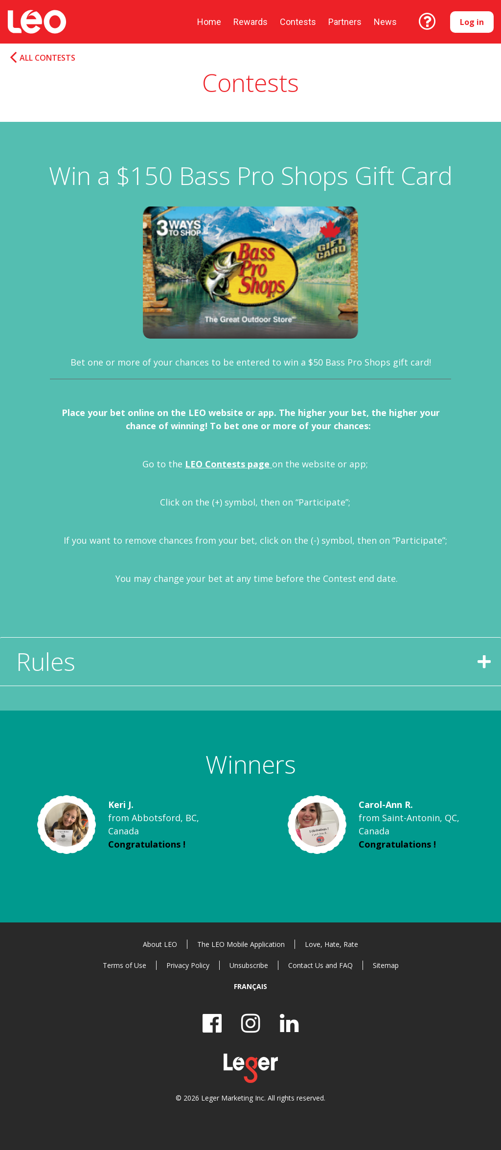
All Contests (47, 58)
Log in (472, 22)
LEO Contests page (228, 464)
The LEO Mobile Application (241, 944)
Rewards (250, 22)
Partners (345, 22)
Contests (298, 22)
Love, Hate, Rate (331, 944)
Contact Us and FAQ (320, 965)
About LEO (160, 944)
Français (250, 986)
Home (209, 22)
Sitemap (386, 965)
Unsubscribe (248, 965)
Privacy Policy (187, 965)
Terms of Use (124, 965)
